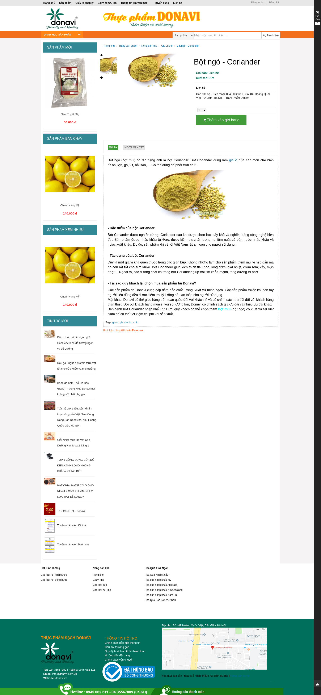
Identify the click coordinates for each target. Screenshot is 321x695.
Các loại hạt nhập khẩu (54, 574)
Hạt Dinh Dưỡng (50, 568)
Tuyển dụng (162, 2)
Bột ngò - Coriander (188, 45)
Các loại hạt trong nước (54, 579)
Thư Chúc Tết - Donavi (71, 511)
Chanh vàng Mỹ (70, 205)
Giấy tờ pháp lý (85, 2)
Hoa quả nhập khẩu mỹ (158, 579)
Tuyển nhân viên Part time (73, 544)
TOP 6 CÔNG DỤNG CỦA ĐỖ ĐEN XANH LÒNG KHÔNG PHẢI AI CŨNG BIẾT (75, 465)
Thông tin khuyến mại (134, 2)
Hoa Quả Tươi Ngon (157, 568)
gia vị (234, 160)
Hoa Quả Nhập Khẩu (156, 574)
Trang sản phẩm (128, 45)
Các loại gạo (100, 584)
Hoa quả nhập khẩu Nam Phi (161, 595)
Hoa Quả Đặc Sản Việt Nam (161, 600)
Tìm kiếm (271, 35)
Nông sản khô (149, 45)
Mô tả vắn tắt (134, 147)
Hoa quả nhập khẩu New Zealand (164, 589)
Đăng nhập (257, 2)
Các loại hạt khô (102, 589)
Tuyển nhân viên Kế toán (72, 525)
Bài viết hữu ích (107, 2)
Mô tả (113, 147)
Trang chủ (49, 2)
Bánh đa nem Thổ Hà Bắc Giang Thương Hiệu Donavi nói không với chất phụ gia (76, 388)
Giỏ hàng (317, 18)
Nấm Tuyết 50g (70, 114)
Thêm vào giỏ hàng (221, 120)
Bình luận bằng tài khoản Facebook (123, 330)
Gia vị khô (167, 45)
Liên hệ (177, 2)
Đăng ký (274, 2)
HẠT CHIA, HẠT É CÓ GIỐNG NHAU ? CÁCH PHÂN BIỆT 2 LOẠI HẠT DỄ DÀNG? (75, 491)
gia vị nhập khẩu (129, 322)
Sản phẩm (65, 2)
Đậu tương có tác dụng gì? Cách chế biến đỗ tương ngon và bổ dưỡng (75, 343)
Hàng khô (98, 574)
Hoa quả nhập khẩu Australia (161, 584)
